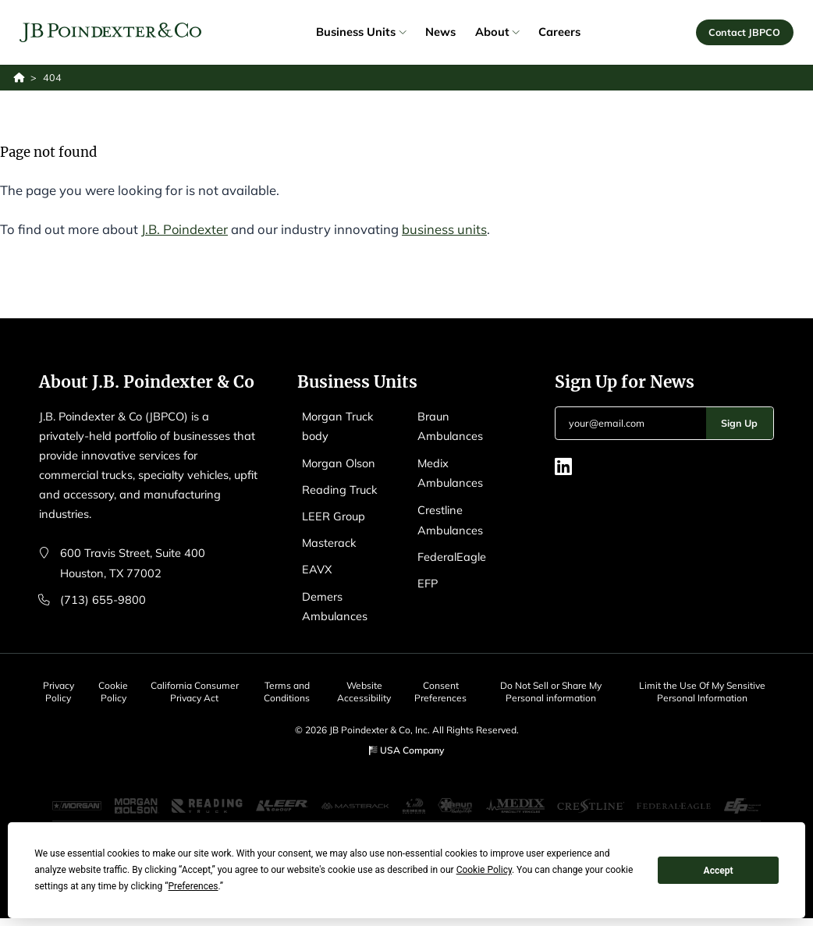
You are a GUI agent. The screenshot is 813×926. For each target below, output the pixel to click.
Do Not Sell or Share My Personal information (554, 686)
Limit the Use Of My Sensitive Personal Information (704, 686)
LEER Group (333, 513)
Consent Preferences (444, 686)
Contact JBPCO (744, 32)
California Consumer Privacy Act (196, 692)
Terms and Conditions (289, 686)
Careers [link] (559, 31)
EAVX (317, 566)
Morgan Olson (339, 461)
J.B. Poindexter (185, 229)
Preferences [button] (193, 886)
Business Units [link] (360, 31)
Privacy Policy (57, 686)
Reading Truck (340, 488)
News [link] (440, 31)
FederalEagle (451, 552)
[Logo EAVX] (110, 32)
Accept (718, 870)
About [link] (497, 31)
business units (445, 229)
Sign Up (739, 423)
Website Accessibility (367, 686)
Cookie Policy (115, 686)
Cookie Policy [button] (484, 869)
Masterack (329, 539)
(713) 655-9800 (103, 598)
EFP (427, 578)
